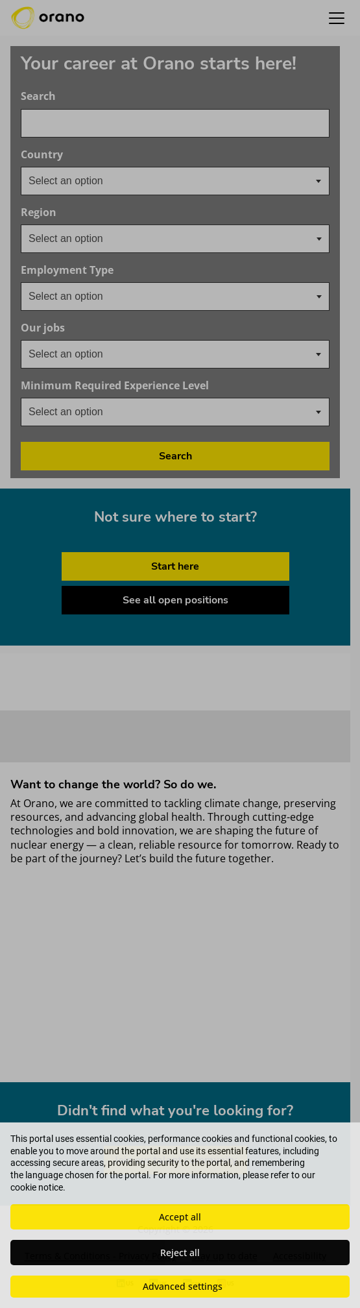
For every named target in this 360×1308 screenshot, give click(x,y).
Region (38, 212)
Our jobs (84, 328)
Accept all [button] (180, 1217)
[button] (336, 18)
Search (38, 96)
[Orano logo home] (47, 18)
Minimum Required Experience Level (156, 386)
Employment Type (67, 270)
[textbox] (76, 181)
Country (83, 155)
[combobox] (175, 123)
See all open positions (175, 600)
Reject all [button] (180, 1252)
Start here (175, 566)
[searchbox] (93, 239)
